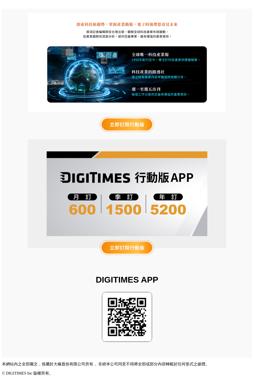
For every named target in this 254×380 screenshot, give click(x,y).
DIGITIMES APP (127, 279)
